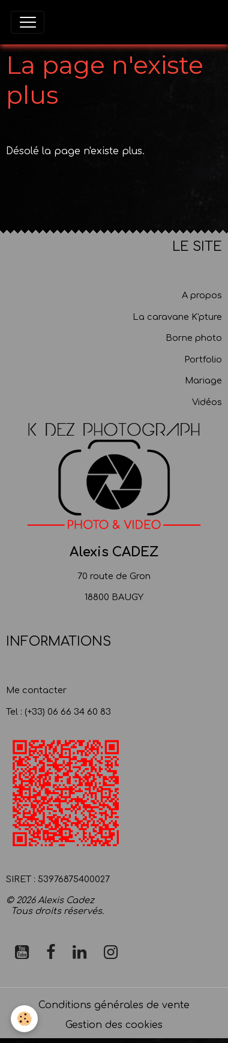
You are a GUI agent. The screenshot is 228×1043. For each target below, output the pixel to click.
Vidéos (207, 402)
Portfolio (203, 359)
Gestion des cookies (114, 1025)
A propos (202, 295)
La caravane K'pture (177, 317)
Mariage (203, 380)
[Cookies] (24, 1018)
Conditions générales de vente (114, 1005)
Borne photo (194, 338)
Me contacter (36, 690)
